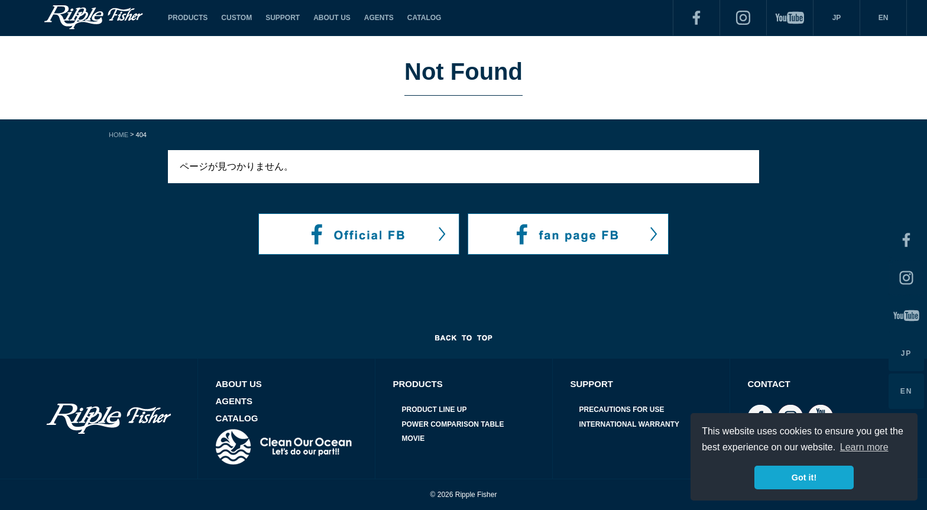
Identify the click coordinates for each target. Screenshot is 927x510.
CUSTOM (236, 18)
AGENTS (379, 18)
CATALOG (424, 18)
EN (884, 18)
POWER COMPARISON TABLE (453, 424)
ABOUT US (332, 18)
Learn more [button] (864, 447)
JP (836, 18)
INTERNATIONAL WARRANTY (629, 424)
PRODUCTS (188, 18)
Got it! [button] (804, 477)
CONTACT (769, 384)
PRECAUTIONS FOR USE (622, 409)
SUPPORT (282, 18)
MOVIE (413, 438)
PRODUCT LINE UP (434, 409)
